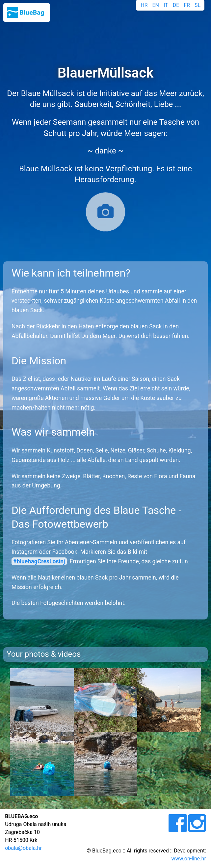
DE (176, 5)
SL (197, 5)
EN (155, 5)
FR (187, 5)
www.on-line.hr (188, 858)
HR (144, 5)
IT (166, 5)
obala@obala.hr (23, 848)
